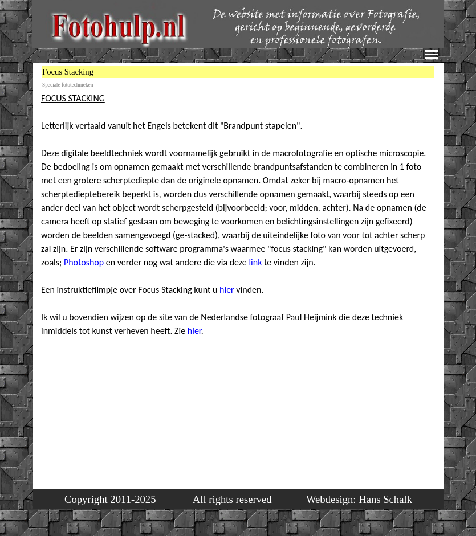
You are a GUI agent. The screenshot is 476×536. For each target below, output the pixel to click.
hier (226, 289)
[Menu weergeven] (432, 54)
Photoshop (84, 262)
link (256, 262)
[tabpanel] (239, 242)
